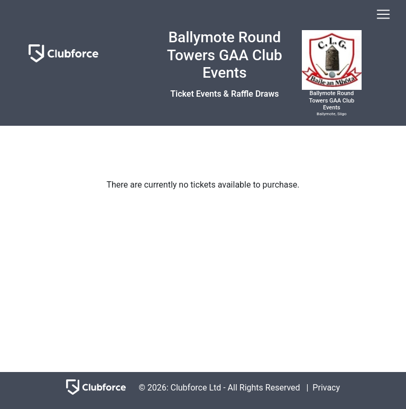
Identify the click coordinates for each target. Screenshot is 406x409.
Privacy (326, 388)
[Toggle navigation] (383, 14)
